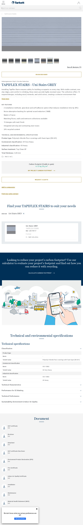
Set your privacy (20, 518)
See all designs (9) (74, 67)
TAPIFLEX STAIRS (10, 14)
